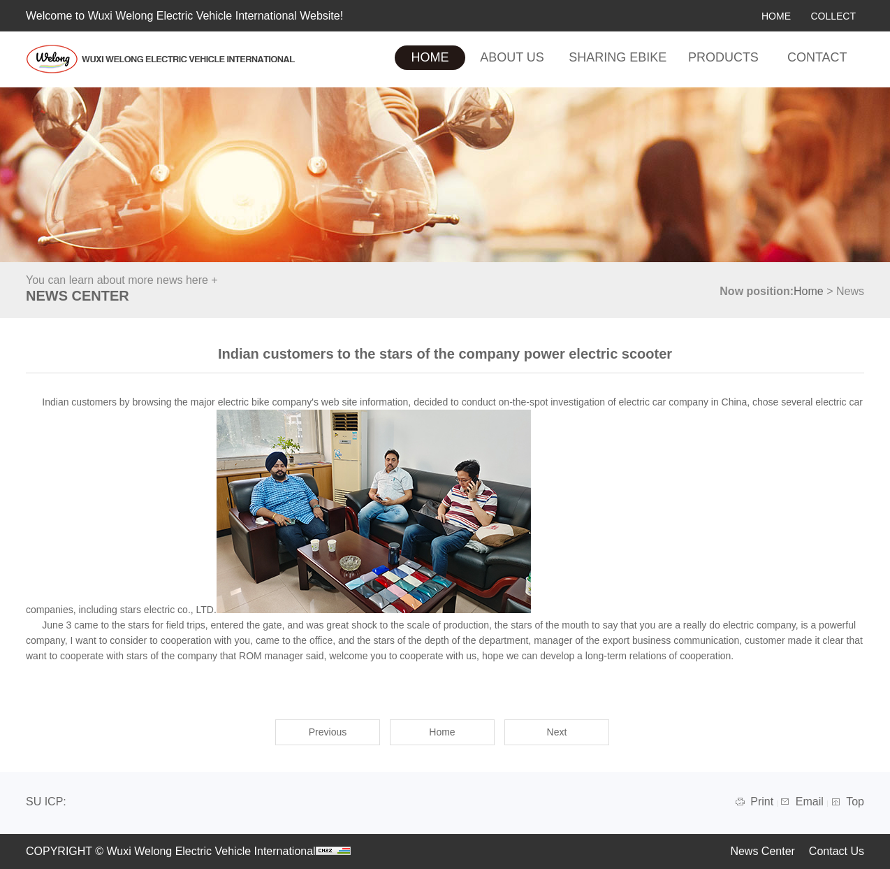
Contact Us (836, 851)
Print (763, 801)
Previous (327, 732)
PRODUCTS (723, 57)
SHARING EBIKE (617, 57)
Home (809, 291)
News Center (762, 851)
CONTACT (817, 57)
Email (811, 801)
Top (855, 801)
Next (557, 732)
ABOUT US (512, 57)
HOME (776, 16)
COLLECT (833, 16)
